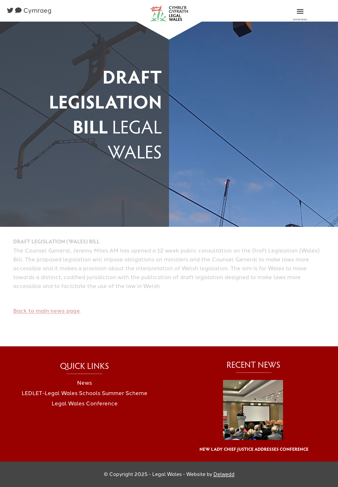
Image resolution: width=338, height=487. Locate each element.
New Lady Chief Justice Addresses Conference (253, 449)
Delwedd (224, 474)
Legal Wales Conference (85, 403)
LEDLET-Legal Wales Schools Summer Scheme (84, 393)
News (84, 382)
